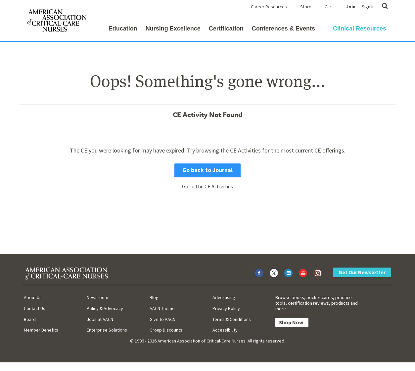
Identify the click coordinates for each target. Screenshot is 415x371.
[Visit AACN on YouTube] (303, 273)
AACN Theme (162, 308)
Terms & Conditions (231, 319)
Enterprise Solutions (107, 330)
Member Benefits (41, 330)
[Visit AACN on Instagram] (317, 273)
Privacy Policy (226, 308)
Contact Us (34, 308)
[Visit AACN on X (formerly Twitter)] (274, 273)
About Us (33, 297)
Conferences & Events (283, 28)
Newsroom (97, 297)
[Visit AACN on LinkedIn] (288, 273)
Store (305, 6)
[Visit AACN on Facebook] (259, 273)
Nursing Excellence (173, 28)
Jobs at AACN (100, 319)
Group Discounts (166, 330)
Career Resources (269, 6)
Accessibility (225, 330)
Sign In (368, 6)
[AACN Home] (56, 21)
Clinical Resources (359, 28)
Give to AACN (162, 319)
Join (350, 6)
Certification (226, 28)
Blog (154, 297)
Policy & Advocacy (105, 308)
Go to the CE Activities (207, 186)
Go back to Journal (207, 170)
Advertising (223, 297)
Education (123, 28)
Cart (329, 6)
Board (30, 319)
